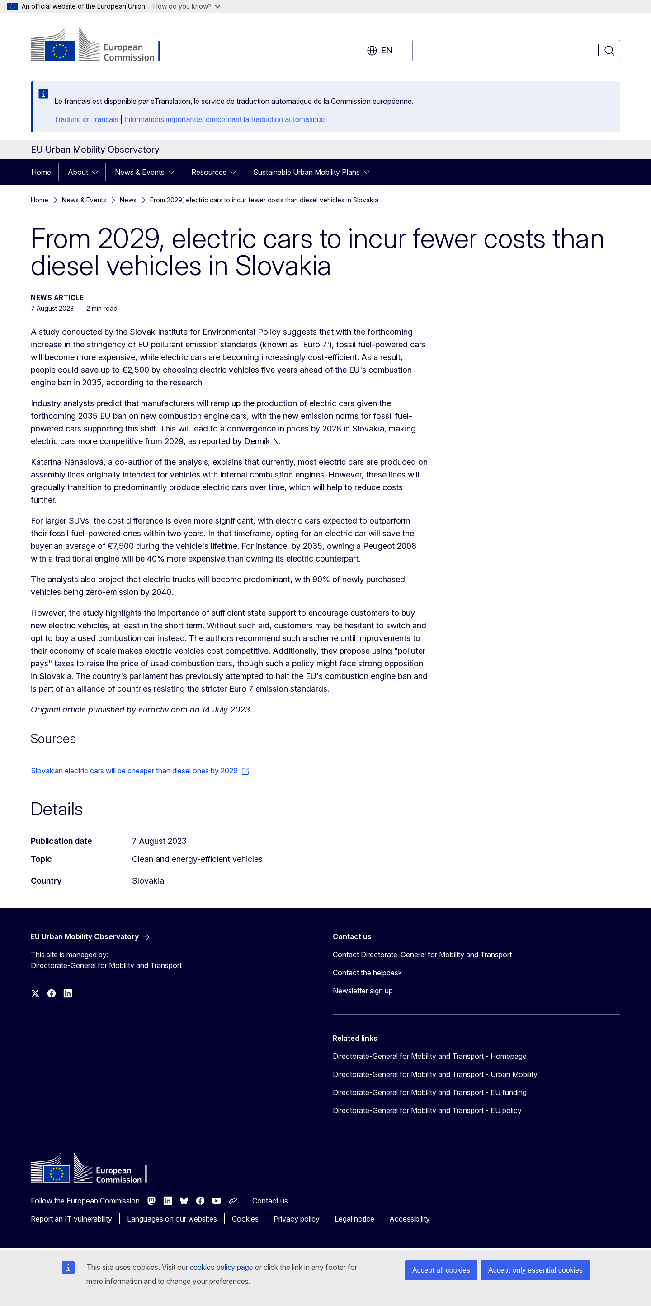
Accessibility (409, 1218)
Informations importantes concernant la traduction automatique (224, 119)
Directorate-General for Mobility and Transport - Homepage (430, 1056)
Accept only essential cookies (535, 1270)
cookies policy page (221, 1267)
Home (41, 172)
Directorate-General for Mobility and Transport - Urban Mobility (435, 1074)
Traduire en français (86, 119)
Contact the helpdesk (367, 972)
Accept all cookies (441, 1270)
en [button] (379, 50)
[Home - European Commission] (104, 45)
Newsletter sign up (363, 990)
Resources (208, 172)
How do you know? (186, 6)
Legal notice (354, 1218)
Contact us (270, 1200)
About (78, 172)
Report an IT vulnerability (71, 1218)
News (128, 200)
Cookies (245, 1218)
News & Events (140, 172)
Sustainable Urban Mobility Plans (306, 172)
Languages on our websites (172, 1218)
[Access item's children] (97, 172)
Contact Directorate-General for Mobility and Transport (422, 954)
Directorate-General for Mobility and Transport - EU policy (427, 1110)
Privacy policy (297, 1218)
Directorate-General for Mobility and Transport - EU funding (430, 1092)
